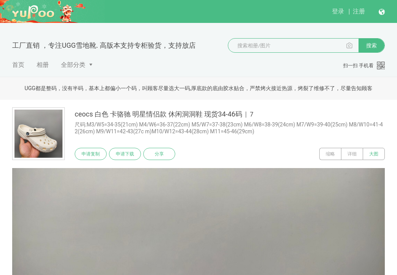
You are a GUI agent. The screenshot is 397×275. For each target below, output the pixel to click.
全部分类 (73, 64)
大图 (373, 154)
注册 (359, 11)
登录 (338, 11)
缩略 (330, 154)
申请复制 (91, 154)
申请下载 (125, 154)
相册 (43, 64)
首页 (18, 64)
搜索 (371, 45)
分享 (159, 154)
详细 (352, 154)
